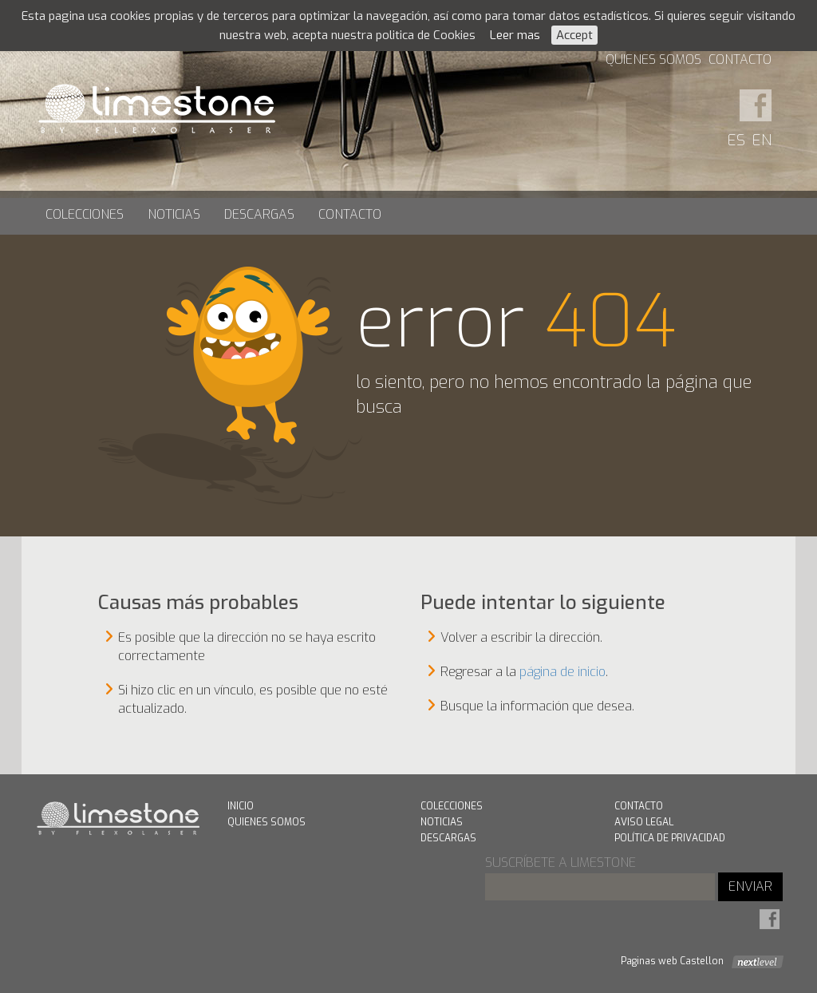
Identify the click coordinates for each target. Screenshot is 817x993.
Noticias (174, 214)
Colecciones (84, 214)
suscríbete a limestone (560, 862)
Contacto (740, 59)
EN (762, 140)
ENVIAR (750, 886)
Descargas (259, 214)
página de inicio (562, 671)
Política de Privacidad (669, 838)
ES (736, 140)
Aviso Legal (643, 822)
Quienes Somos (653, 59)
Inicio (240, 806)
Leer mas (515, 35)
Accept (574, 35)
